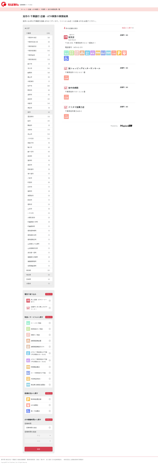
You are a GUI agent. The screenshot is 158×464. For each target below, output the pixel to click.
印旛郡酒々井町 (39, 222)
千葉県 (38, 33)
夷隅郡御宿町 (39, 261)
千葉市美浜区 (39, 59)
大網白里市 (39, 217)
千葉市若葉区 (39, 50)
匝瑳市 (39, 200)
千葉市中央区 (39, 37)
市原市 (39, 129)
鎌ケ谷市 (39, 151)
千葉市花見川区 (39, 42)
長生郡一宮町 (39, 252)
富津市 (39, 160)
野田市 (39, 90)
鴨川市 (39, 147)
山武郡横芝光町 (39, 248)
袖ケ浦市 (39, 173)
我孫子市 (39, 143)
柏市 (39, 121)
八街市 (39, 178)
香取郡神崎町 (39, 230)
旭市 (39, 112)
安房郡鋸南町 (39, 266)
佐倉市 (39, 103)
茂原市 (39, 94)
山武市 (39, 209)
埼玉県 (38, 275)
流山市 (39, 134)
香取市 (39, 204)
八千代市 (39, 138)
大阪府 (38, 283)
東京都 (38, 270)
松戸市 (39, 86)
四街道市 (39, 169)
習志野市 (39, 116)
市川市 (39, 68)
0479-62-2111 (78, 47)
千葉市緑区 (39, 55)
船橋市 (39, 72)
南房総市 (39, 195)
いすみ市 (39, 213)
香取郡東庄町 (39, 239)
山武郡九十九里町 (39, 244)
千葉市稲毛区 (39, 46)
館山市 (39, 77)
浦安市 (39, 165)
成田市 (39, 99)
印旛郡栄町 (39, 226)
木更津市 (39, 81)
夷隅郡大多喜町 (39, 257)
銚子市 (39, 64)
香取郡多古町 (39, 235)
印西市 (39, 182)
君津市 (39, 156)
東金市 (39, 108)
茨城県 (38, 279)
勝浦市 (39, 125)
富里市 (39, 191)
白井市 (39, 187)
